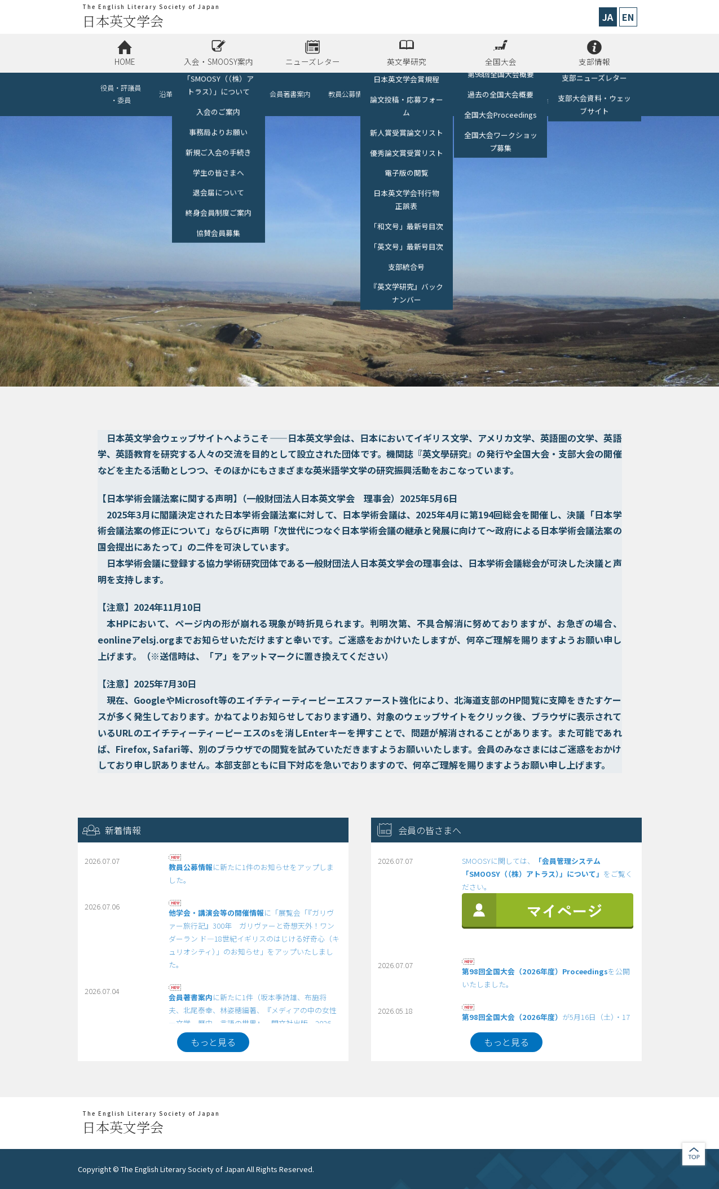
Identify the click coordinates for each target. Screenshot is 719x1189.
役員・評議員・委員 (120, 94)
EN (628, 17)
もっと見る (213, 1042)
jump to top (693, 1154)
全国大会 (501, 61)
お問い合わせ (599, 94)
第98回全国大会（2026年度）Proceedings (535, 971)
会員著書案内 (290, 94)
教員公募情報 (348, 94)
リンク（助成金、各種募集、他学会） (513, 94)
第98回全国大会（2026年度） (512, 1016)
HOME (124, 61)
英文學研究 (406, 61)
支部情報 (594, 61)
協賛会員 (238, 94)
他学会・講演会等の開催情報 (417, 94)
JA (607, 17)
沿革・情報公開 (182, 94)
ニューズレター (312, 61)
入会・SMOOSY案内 (218, 61)
